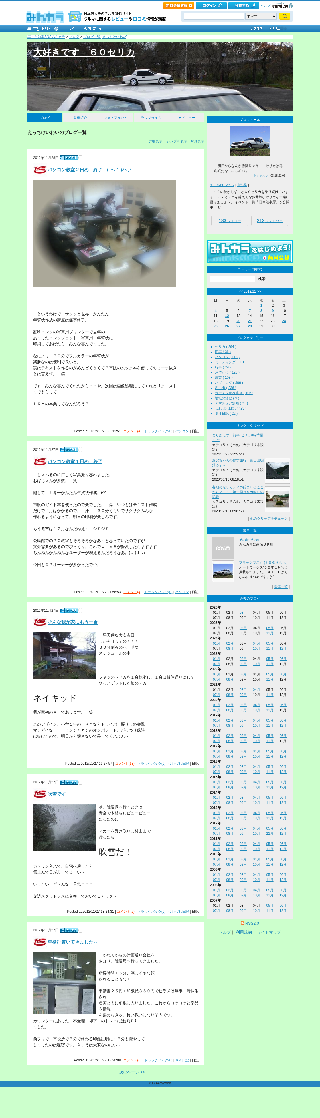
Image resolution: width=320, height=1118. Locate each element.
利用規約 (244, 932)
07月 (216, 664)
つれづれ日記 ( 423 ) (230, 408)
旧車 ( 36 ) (223, 352)
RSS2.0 (252, 923)
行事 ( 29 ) (223, 367)
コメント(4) (132, 431)
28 (250, 326)
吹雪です (57, 794)
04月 (256, 643)
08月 (229, 649)
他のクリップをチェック (269, 519)
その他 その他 (249, 540)
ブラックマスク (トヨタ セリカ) (263, 563)
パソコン (182, 431)
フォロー (230, 220)
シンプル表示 (177, 141)
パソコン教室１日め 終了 (75, 461)
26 (227, 326)
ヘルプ (265, 5)
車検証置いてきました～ (73, 942)
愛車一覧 (281, 587)
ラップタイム (151, 118)
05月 (269, 628)
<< (241, 292)
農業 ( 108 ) (224, 378)
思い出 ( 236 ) (225, 388)
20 (238, 321)
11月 (269, 633)
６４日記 (182, 1060)
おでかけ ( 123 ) (227, 372)
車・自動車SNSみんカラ (46, 37)
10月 (256, 649)
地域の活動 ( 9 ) (227, 398)
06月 (283, 659)
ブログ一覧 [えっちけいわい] (105, 37)
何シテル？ (261, 175)
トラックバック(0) (158, 431)
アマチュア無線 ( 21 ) (231, 403)
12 (227, 316)
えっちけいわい (222, 185)
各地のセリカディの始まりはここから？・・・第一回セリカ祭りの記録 (238, 492)
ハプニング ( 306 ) (229, 383)
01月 (216, 643)
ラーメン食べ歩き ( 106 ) (234, 393)
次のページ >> (132, 1072)
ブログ (74, 37)
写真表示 (197, 141)
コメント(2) (126, 912)
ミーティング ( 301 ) (230, 362)
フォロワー (270, 220)
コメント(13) (125, 764)
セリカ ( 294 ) (225, 347)
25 (215, 326)
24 (284, 321)
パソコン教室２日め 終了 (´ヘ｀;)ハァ (89, 169)
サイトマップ (269, 932)
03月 (243, 613)
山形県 (242, 185)
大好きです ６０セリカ (84, 52)
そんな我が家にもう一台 (73, 622)
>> (259, 292)
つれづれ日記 (178, 764)
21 (250, 321)
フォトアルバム (116, 118)
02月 (229, 643)
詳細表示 (155, 141)
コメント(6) (132, 1060)
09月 (243, 664)
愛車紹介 (80, 118)
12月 (283, 649)
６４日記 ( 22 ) (226, 414)
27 (238, 326)
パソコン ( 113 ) (227, 357)
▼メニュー (186, 118)
